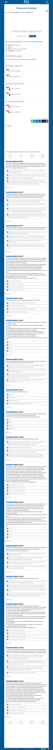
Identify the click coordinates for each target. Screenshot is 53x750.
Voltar (8, 126)
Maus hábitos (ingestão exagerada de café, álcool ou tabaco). (20, 403)
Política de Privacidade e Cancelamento (11, 748)
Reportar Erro (9, 187)
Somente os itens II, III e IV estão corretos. (16, 494)
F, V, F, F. (9, 351)
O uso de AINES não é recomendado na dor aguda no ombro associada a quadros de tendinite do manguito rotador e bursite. (25, 380)
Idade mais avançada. (12, 400)
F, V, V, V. (9, 342)
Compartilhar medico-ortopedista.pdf (26, 106)
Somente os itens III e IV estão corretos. (16, 491)
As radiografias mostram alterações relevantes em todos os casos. (21, 303)
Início (6, 12)
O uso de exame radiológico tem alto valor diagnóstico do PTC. (20, 178)
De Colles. (10, 425)
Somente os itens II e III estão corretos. (16, 290)
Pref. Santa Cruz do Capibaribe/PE (19, 48)
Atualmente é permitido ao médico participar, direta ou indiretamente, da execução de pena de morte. (26, 590)
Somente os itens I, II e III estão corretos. (16, 488)
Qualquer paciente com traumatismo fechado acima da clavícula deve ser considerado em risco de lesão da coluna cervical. (26, 554)
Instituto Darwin (18, 50)
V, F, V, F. (9, 348)
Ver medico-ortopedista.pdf (26, 71)
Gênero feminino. (11, 397)
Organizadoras (24, 31)
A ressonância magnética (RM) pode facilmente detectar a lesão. (21, 309)
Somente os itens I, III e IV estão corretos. (16, 639)
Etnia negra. (10, 394)
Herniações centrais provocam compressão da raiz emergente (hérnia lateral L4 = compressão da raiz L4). (24, 241)
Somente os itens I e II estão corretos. (15, 284)
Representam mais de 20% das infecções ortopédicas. (19, 447)
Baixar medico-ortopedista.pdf (26, 88)
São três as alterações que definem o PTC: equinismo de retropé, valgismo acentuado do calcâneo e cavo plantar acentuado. (26, 171)
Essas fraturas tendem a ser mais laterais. (16, 306)
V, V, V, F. (9, 345)
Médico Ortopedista (15, 45)
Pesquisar (32, 36)
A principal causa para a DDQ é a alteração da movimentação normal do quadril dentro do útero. (25, 205)
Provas (9, 12)
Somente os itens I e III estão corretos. (15, 287)
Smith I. (9, 420)
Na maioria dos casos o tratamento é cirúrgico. (17, 312)
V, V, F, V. (9, 528)
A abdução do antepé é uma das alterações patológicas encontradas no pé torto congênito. (26, 175)
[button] (6, 2)
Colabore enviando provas (35, 31)
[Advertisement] (17, 21)
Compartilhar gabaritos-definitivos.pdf (26, 112)
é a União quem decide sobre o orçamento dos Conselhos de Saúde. (21, 673)
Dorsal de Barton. (11, 428)
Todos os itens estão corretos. (14, 281)
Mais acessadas (15, 31)
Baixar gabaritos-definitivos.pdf (26, 94)
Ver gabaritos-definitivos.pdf (26, 76)
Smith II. (9, 423)
